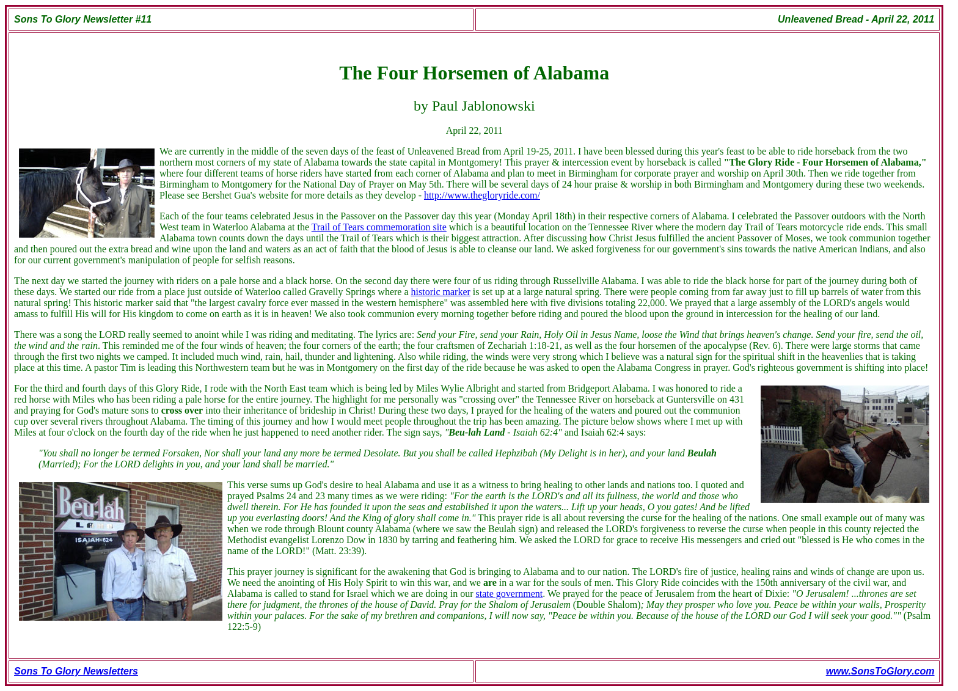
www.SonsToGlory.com (880, 671)
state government (509, 593)
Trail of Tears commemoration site (379, 227)
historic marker (440, 292)
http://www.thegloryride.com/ (482, 195)
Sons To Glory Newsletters (76, 671)
